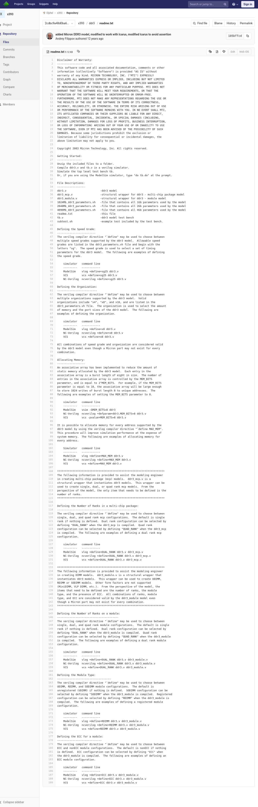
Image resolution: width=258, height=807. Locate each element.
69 (54, 321)
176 (54, 732)
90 (54, 401)
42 (54, 217)
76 (54, 348)
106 (54, 463)
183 (54, 759)
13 (54, 105)
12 (54, 102)
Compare (14, 87)
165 (54, 690)
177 (54, 736)
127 (54, 544)
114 (54, 494)
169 (54, 705)
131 (54, 559)
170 (54, 709)
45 (54, 228)
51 (54, 251)
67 (54, 313)
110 (54, 478)
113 (54, 490)
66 (54, 309)
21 (54, 136)
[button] (22, 802)
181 (54, 751)
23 (54, 144)
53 (54, 259)
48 (54, 240)
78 (54, 355)
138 (54, 586)
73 (54, 336)
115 (54, 497)
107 (54, 467)
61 (54, 290)
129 (54, 551)
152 (54, 640)
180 (54, 747)
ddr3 (97, 23)
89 (54, 398)
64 (54, 301)
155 (54, 651)
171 (54, 713)
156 (54, 655)
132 (54, 563)
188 (54, 778)
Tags (11, 64)
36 (54, 194)
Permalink (246, 23)
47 (54, 236)
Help (55, 4)
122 (54, 524)
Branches (14, 57)
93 (54, 413)
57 (54, 275)
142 (54, 601)
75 (54, 344)
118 (54, 509)
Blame (218, 23)
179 (54, 743)
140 (54, 594)
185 (54, 767)
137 (54, 582)
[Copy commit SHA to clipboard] (247, 35)
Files (11, 42)
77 (54, 351)
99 (54, 436)
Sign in (247, 4)
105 (54, 459)
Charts (12, 94)
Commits (14, 49)
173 (54, 720)
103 (54, 451)
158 (54, 663)
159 (54, 667)
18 (54, 125)
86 (54, 386)
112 (54, 486)
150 (54, 632)
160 (54, 670)
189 (54, 782)
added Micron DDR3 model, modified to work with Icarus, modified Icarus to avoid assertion (118, 34)
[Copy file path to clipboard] (83, 52)
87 (54, 390)
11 (54, 98)
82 (54, 371)
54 (54, 263)
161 (54, 674)
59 (54, 282)
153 (54, 644)
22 (54, 140)
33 (54, 182)
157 (54, 659)
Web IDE (244, 51)
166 (54, 694)
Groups (31, 4)
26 (54, 155)
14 (54, 109)
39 (54, 205)
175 (54, 728)
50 (54, 248)
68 (54, 317)
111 (54, 482)
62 (54, 294)
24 (54, 148)
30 (54, 171)
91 (54, 405)
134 (54, 571)
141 (54, 597)
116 (54, 501)
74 (54, 340)
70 (54, 325)
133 (54, 567)
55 (54, 267)
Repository (77, 13)
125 (54, 536)
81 (54, 367)
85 (54, 382)
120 (54, 517)
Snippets (44, 4)
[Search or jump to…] (209, 4)
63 (54, 298)
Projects (18, 4)
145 (54, 613)
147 (54, 620)
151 (54, 636)
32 (54, 178)
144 (54, 609)
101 (54, 444)
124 (54, 532)
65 (54, 305)
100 (54, 440)
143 (54, 605)
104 (54, 455)
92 (54, 409)
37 (54, 198)
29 (54, 167)
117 (54, 505)
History (231, 23)
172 (54, 717)
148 (54, 624)
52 (54, 255)
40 (54, 209)
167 (54, 697)
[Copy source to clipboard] (210, 52)
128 (54, 547)
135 (54, 574)
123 (54, 528)
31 (54, 175)
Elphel (53, 12)
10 (54, 94)
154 (54, 647)
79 (54, 359)
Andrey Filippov (70, 38)
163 (54, 682)
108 (54, 471)
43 (54, 221)
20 (54, 132)
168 (54, 701)
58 (54, 278)
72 (54, 332)
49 (54, 244)
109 (54, 474)
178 (54, 740)
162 (54, 678)
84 (54, 378)
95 (54, 421)
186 (54, 770)
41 (54, 213)
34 (54, 186)
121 (54, 521)
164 (54, 686)
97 (54, 428)
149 (54, 628)
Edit (233, 51)
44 (54, 225)
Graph (12, 79)
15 (54, 113)
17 (54, 121)
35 (54, 190)
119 (54, 513)
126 (54, 540)
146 (54, 617)
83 (54, 374)
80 (54, 363)
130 (54, 555)
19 (54, 128)
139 (54, 590)
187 (54, 774)
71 (54, 328)
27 (54, 159)
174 (54, 724)
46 (54, 232)
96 (54, 424)
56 (54, 271)
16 (54, 117)
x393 (86, 23)
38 (54, 202)
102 (54, 448)
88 (54, 394)
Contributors (16, 72)
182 (54, 755)
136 (54, 578)
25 (54, 152)
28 (54, 163)
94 (54, 417)
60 (54, 286)
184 (54, 763)
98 (54, 432)
